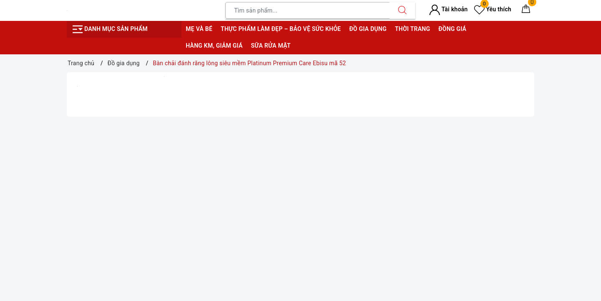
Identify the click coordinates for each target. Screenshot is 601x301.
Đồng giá (452, 29)
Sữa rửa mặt (270, 45)
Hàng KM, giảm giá (214, 45)
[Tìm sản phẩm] (307, 10)
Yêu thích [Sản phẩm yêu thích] (492, 9)
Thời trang (412, 29)
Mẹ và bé (199, 29)
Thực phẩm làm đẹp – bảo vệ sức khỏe (281, 29)
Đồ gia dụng (367, 29)
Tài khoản (448, 9)
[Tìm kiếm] (402, 10)
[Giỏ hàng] (526, 10)
